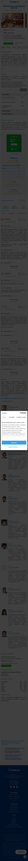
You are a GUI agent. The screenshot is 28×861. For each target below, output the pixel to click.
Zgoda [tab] (4, 417)
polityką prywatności (18, 437)
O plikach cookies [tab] (21, 417)
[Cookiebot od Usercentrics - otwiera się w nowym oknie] (20, 413)
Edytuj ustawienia (14, 447)
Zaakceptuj (14, 442)
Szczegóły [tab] (11, 417)
